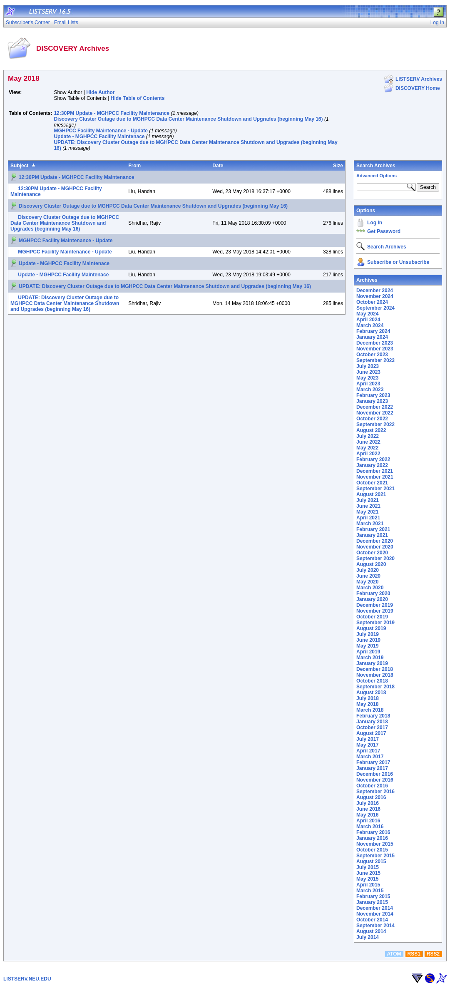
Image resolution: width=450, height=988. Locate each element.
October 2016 (372, 786)
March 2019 (369, 657)
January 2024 (372, 337)
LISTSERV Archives (418, 79)
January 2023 (372, 401)
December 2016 (374, 774)
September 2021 (375, 489)
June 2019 (368, 640)
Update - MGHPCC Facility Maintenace (99, 136)
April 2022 (368, 454)
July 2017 (367, 739)
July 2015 (367, 867)
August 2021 (371, 494)
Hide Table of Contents (138, 98)
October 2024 (372, 302)
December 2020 (374, 541)
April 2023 (368, 384)
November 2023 (374, 349)
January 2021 (372, 535)
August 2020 (371, 564)
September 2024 (375, 308)
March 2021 (369, 523)
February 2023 (373, 395)
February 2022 (373, 459)
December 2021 (374, 471)
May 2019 (367, 646)
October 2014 (372, 920)
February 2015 (373, 896)
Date (217, 166)
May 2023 (367, 378)
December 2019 (374, 605)
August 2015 (371, 861)
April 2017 (368, 751)
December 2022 (374, 407)
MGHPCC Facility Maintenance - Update (100, 131)
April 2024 (368, 320)
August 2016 (371, 797)
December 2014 (374, 908)
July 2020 (367, 570)
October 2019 (372, 617)
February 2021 (373, 529)
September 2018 (375, 687)
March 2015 (369, 891)
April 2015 (368, 885)
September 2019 (375, 623)
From (134, 166)
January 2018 (372, 722)
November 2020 (374, 547)
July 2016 (367, 803)
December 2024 (374, 290)
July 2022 (367, 436)
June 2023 (368, 372)
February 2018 (373, 716)
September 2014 (375, 925)
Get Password (383, 231)
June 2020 (368, 576)
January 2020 (372, 599)
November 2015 (374, 844)
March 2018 (369, 710)
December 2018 (374, 669)
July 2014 (367, 937)
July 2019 (367, 634)
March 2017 (369, 757)
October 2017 (372, 727)
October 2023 (372, 354)
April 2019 (368, 652)
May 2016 (367, 815)
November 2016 (374, 780)
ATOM (394, 954)
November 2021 (374, 477)
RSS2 (433, 954)
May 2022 (367, 448)
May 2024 (367, 314)
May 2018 (367, 704)
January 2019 (372, 663)
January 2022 (372, 465)
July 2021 (367, 500)
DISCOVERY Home (417, 88)
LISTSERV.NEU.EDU (27, 979)
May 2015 (367, 879)
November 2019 (374, 611)
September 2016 (375, 791)
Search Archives (375, 166)
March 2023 (369, 389)
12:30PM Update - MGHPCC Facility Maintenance (111, 113)
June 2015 (368, 873)
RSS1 (414, 954)
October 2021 (372, 483)
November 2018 (374, 675)
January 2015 (372, 902)
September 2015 (375, 856)
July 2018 (367, 698)
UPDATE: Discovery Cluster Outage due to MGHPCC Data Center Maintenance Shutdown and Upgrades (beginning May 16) (165, 286)
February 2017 (373, 762)
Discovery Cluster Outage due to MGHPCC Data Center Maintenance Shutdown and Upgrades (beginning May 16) (188, 119)
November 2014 (374, 914)
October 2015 (372, 850)
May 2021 (367, 512)
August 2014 (371, 931)
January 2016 (372, 838)
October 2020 (372, 553)
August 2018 (371, 692)
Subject (19, 166)
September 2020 (375, 558)
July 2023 (367, 366)
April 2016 (368, 821)
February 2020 (373, 593)
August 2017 (371, 733)
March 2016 (369, 826)
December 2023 (374, 343)
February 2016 (373, 832)
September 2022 (375, 424)
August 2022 (371, 430)
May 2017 (367, 745)
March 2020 (369, 588)
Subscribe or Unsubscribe (398, 262)
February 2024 (373, 331)
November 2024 (374, 296)
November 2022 (374, 413)
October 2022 (372, 419)
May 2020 (367, 582)
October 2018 (372, 681)
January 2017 (372, 768)
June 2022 (368, 442)
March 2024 (369, 325)
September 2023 (375, 360)
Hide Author (100, 92)
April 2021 (368, 518)
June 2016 (368, 809)
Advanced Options (376, 175)
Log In (374, 223)
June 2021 (368, 506)
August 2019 (371, 628)
